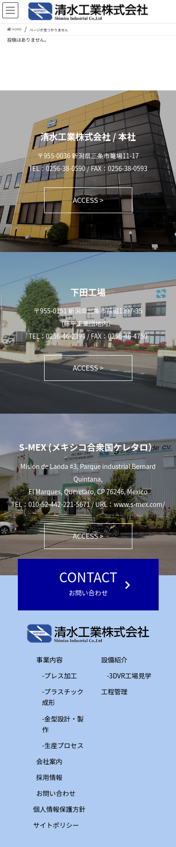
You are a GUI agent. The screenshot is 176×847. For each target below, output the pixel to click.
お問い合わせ (56, 793)
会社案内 (49, 761)
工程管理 (108, 691)
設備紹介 (108, 659)
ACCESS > (88, 200)
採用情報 (49, 777)
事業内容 (43, 659)
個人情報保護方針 (59, 809)
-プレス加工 (59, 675)
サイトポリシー (56, 825)
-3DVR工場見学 (129, 675)
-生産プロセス (63, 745)
